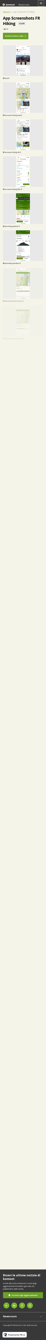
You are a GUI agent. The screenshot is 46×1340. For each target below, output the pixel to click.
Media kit (6, 12)
